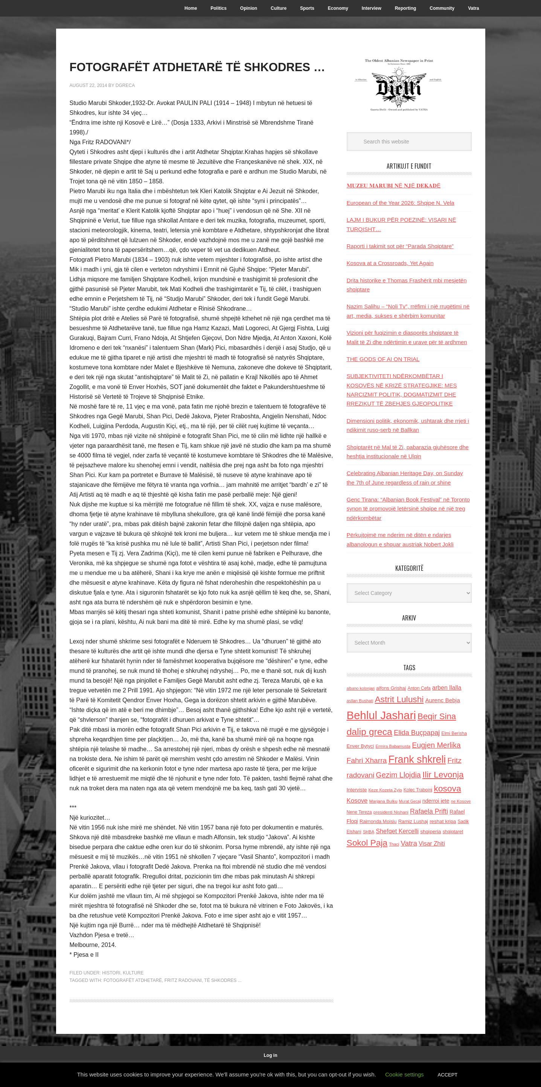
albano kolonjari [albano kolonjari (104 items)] (361, 688)
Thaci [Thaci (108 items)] (394, 844)
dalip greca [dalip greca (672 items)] (369, 732)
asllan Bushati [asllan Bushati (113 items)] (360, 700)
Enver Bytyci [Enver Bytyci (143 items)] (360, 746)
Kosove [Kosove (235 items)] (357, 800)
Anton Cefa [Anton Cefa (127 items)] (419, 688)
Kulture (133, 994)
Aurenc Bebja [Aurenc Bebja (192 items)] (442, 700)
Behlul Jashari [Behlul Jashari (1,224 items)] (381, 715)
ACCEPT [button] (448, 1075)
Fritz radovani (183, 1002)
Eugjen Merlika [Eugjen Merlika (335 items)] (436, 745)
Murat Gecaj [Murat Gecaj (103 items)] (410, 801)
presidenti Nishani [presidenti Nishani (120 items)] (390, 812)
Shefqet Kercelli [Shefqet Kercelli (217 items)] (397, 831)
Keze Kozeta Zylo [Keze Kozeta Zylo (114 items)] (385, 790)
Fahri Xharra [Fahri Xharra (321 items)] (367, 760)
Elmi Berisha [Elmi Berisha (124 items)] (454, 733)
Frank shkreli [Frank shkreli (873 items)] (417, 759)
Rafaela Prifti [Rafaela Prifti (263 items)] (429, 811)
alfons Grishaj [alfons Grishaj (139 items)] (391, 688)
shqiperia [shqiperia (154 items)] (430, 831)
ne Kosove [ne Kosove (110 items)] (461, 801)
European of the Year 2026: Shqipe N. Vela (400, 203)
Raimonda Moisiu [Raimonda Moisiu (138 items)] (378, 821)
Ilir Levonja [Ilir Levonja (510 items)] (443, 774)
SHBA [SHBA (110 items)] (368, 831)
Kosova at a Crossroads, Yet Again (390, 263)
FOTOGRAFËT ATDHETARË (133, 1002)
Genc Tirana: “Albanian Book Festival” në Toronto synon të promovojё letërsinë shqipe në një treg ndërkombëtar (408, 508)
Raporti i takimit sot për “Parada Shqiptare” (400, 246)
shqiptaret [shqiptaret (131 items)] (453, 831)
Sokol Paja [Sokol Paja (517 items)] (367, 843)
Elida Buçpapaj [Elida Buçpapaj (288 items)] (417, 732)
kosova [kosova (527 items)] (447, 788)
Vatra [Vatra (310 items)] (409, 843)
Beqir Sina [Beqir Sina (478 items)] (437, 716)
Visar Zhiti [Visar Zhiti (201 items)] (432, 843)
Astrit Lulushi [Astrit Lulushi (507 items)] (399, 699)
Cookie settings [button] (404, 1074)
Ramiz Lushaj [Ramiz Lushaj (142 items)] (413, 821)
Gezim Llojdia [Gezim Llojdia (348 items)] (398, 775)
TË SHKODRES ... (222, 1002)
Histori (111, 994)
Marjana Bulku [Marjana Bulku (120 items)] (383, 801)
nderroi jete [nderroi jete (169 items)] (436, 801)
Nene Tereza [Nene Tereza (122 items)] (359, 812)
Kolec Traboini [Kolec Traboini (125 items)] (418, 790)
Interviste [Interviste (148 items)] (357, 790)
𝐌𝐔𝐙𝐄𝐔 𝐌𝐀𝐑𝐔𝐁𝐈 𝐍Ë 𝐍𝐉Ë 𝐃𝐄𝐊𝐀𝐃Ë (394, 185)
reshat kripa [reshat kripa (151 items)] (443, 821)
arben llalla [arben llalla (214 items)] (447, 687)
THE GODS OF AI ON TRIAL (383, 359)
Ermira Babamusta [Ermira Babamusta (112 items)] (392, 746)
